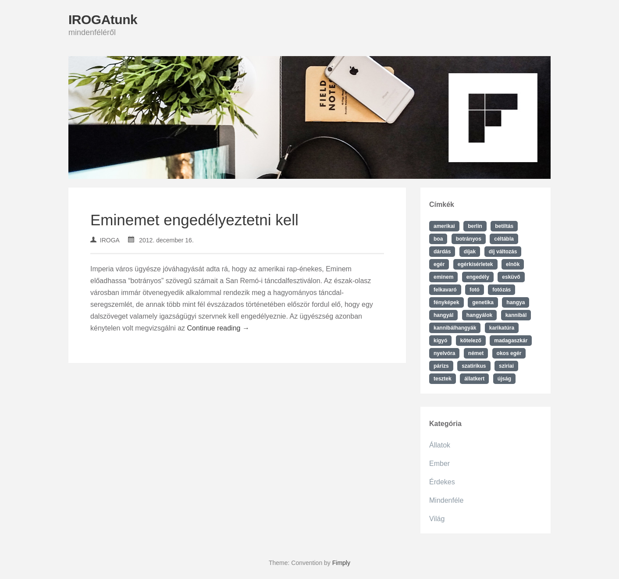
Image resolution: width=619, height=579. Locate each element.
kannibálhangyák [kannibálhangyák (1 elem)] (455, 328)
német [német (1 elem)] (476, 353)
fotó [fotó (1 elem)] (475, 290)
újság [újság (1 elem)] (504, 379)
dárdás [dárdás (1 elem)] (442, 252)
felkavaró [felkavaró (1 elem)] (445, 290)
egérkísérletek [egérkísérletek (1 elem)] (475, 264)
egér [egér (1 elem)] (439, 264)
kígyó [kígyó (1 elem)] (440, 340)
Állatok (439, 445)
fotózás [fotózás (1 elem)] (501, 290)
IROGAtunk (102, 19)
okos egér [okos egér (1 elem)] (509, 353)
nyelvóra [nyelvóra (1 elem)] (444, 353)
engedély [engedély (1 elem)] (477, 277)
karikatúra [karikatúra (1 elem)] (501, 328)
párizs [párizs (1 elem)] (441, 366)
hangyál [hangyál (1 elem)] (443, 315)
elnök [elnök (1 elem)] (512, 264)
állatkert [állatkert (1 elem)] (474, 379)
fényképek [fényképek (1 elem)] (446, 302)
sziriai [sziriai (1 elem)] (506, 366)
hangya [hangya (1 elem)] (515, 302)
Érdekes (442, 482)
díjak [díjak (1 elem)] (470, 252)
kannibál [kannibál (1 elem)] (516, 315)
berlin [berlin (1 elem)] (475, 226)
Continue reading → (218, 328)
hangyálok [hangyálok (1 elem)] (479, 315)
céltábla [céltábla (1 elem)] (504, 239)
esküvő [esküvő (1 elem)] (511, 277)
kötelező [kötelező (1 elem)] (470, 340)
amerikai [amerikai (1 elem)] (444, 226)
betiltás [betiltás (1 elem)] (504, 226)
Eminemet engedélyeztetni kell (194, 219)
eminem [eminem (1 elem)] (443, 277)
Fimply (341, 562)
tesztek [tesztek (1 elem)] (443, 379)
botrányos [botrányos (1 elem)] (468, 239)
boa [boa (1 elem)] (438, 239)
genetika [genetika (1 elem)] (483, 302)
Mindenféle (446, 500)
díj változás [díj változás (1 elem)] (503, 252)
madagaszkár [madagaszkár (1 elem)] (510, 340)
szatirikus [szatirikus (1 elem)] (474, 366)
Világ (437, 518)
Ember (439, 463)
